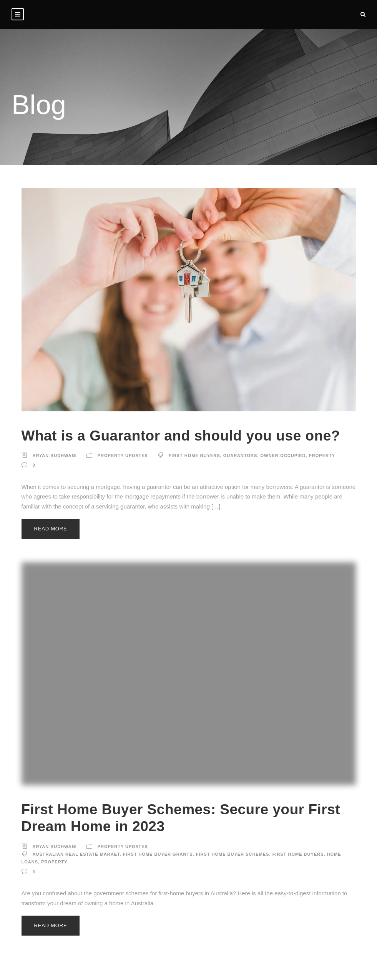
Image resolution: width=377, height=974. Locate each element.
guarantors (240, 455)
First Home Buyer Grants (158, 854)
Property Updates (123, 455)
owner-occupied (283, 455)
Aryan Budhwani (55, 455)
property (322, 455)
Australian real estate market (76, 854)
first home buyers (194, 455)
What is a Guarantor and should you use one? (181, 436)
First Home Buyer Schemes (232, 854)
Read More (50, 529)
